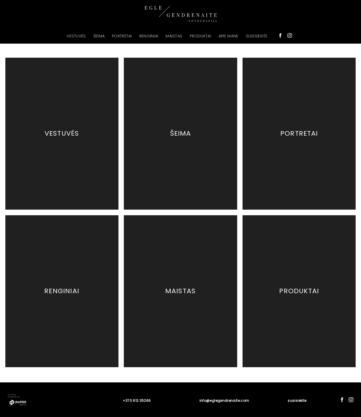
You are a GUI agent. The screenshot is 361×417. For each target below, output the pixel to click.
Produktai (299, 290)
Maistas (180, 290)
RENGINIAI (149, 36)
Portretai (299, 133)
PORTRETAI (122, 36)
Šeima (180, 133)
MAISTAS (174, 36)
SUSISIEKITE (257, 36)
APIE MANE (229, 36)
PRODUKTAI (200, 36)
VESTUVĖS (76, 36)
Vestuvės (62, 133)
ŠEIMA (99, 36)
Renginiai (61, 290)
